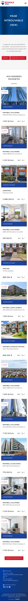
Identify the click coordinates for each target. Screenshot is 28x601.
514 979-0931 (9, 579)
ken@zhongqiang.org (12, 580)
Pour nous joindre (18, 58)
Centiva (17, 599)
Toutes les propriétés (14, 558)
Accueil (5, 58)
